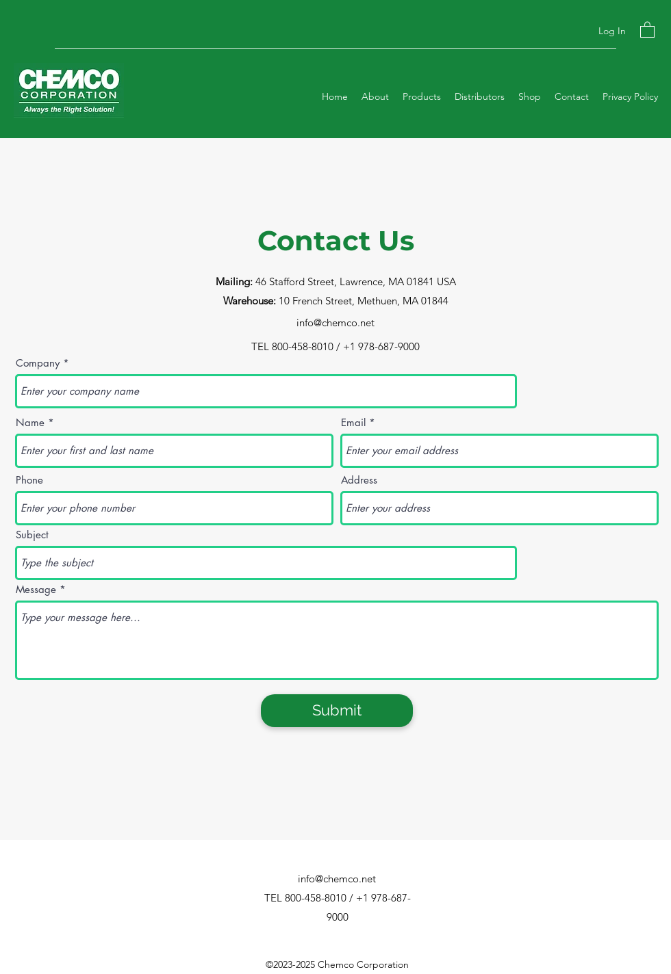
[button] (647, 29)
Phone (29, 480)
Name (30, 422)
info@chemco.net (335, 322)
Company (38, 363)
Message (36, 589)
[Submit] (337, 710)
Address (359, 480)
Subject (32, 534)
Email (353, 422)
